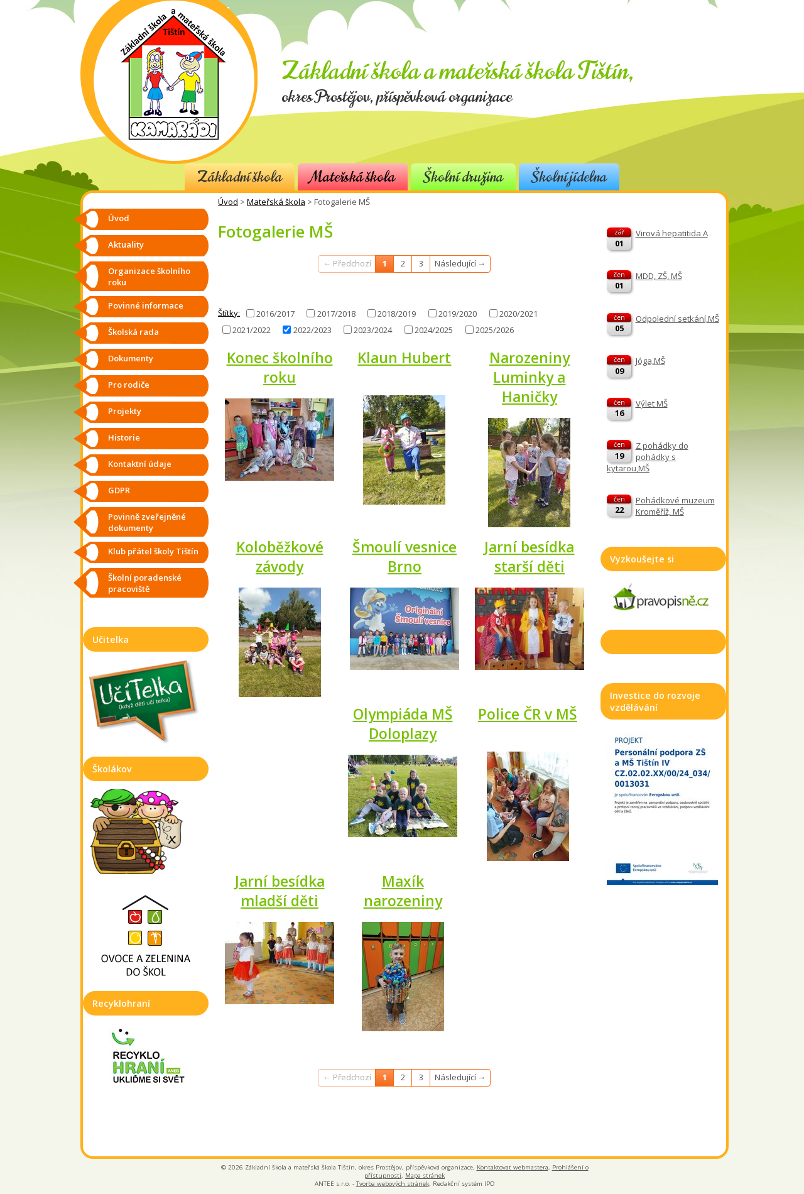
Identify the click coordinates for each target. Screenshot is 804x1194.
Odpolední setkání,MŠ (677, 318)
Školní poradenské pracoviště (145, 583)
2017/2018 (336, 313)
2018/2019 (397, 313)
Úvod (228, 201)
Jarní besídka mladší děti (280, 891)
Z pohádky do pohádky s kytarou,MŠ (647, 457)
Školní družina (463, 177)
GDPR (119, 490)
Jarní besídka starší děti (529, 556)
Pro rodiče (128, 384)
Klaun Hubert (404, 358)
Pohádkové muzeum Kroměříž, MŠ (675, 506)
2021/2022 (251, 330)
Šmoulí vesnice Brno (404, 556)
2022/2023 (312, 330)
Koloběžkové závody (279, 556)
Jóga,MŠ (650, 360)
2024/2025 (434, 330)
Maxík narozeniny (403, 891)
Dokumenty (130, 358)
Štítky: (229, 312)
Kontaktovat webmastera (512, 1167)
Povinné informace (145, 305)
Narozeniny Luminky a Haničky (529, 377)
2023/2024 (373, 330)
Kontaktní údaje (139, 463)
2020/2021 (518, 313)
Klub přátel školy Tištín (153, 551)
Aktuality (126, 244)
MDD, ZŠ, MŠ (659, 276)
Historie (124, 437)
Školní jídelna (569, 177)
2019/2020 (457, 313)
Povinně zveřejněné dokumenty (147, 522)
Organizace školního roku (149, 276)
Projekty (124, 411)
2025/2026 (494, 330)
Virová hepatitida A (672, 233)
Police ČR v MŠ (527, 714)
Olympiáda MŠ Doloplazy (403, 723)
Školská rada (133, 331)
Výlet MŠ (652, 403)
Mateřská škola (352, 177)
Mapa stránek (425, 1175)
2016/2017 (275, 313)
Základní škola (239, 177)
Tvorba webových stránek (392, 1184)
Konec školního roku (280, 367)
